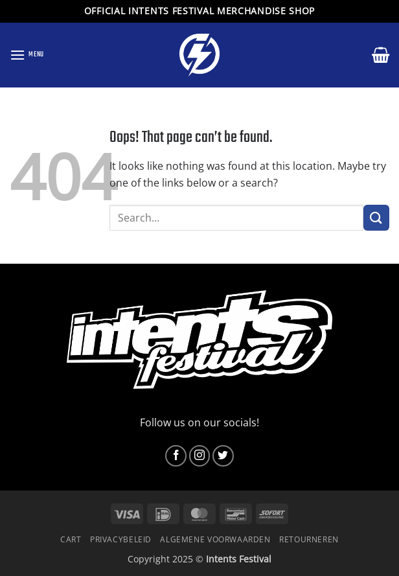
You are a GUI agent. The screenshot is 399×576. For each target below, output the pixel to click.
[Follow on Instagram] (200, 456)
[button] (27, 55)
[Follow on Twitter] (223, 456)
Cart (70, 539)
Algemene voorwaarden (215, 539)
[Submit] (376, 217)
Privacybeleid (121, 539)
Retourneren (309, 539)
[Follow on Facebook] (176, 456)
